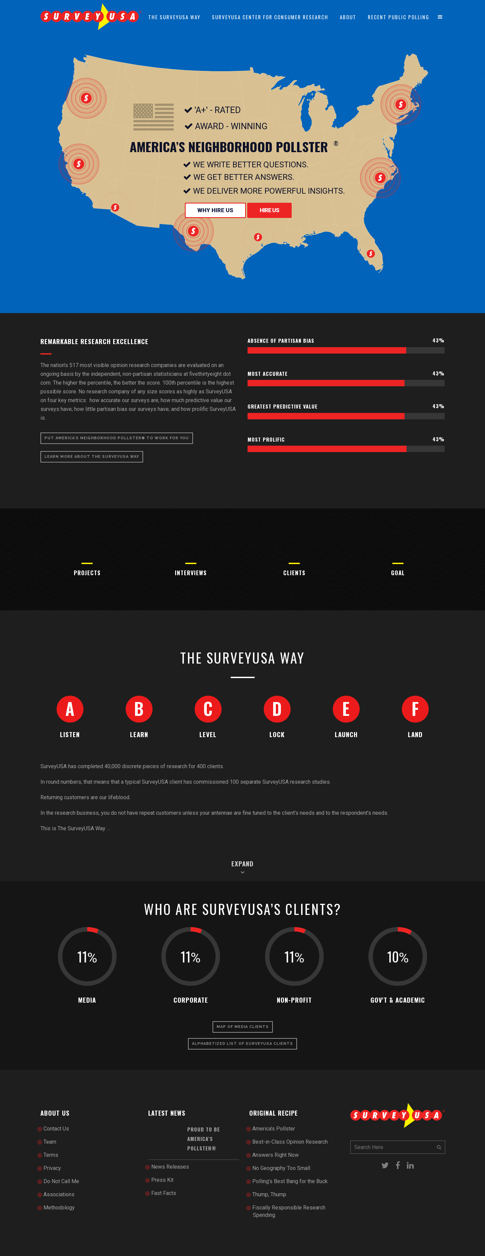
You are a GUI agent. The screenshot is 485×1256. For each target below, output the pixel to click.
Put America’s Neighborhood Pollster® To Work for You (116, 438)
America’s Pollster (273, 1128)
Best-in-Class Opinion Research (290, 1142)
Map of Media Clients (243, 1027)
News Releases (170, 1167)
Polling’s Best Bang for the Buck (290, 1181)
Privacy (52, 1168)
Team (49, 1142)
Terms (50, 1155)
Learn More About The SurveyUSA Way (91, 456)
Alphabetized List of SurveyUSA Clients (242, 1043)
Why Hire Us (215, 210)
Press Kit (162, 1180)
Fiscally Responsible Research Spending (288, 1211)
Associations (58, 1194)
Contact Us (56, 1128)
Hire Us (269, 210)
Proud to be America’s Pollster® (203, 1138)
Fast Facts (163, 1193)
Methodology (59, 1207)
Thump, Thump (269, 1194)
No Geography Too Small (281, 1168)
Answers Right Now (275, 1155)
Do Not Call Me (61, 1181)
